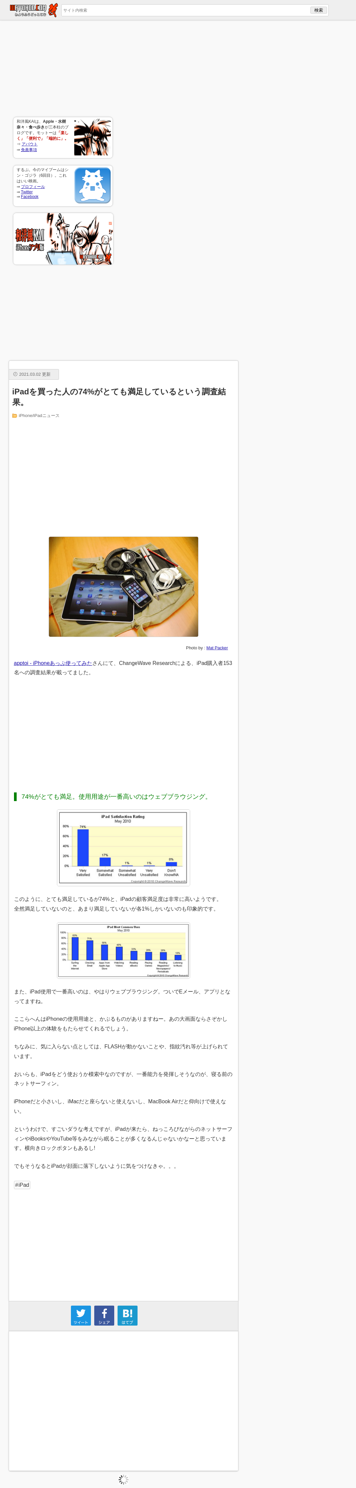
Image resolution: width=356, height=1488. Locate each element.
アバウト (30, 144)
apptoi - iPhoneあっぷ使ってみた (53, 663)
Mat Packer (217, 647)
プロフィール (33, 186)
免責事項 (29, 149)
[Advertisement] (63, 68)
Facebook (30, 196)
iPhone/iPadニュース (39, 415)
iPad (23, 1185)
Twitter (27, 192)
